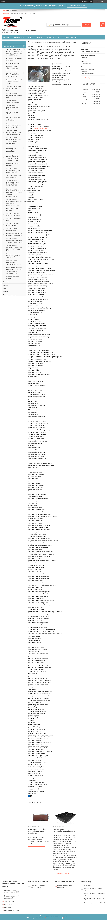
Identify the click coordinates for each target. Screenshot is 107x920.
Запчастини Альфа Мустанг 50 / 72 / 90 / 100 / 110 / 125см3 (13, 75)
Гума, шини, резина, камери (13, 164)
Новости (6, 282)
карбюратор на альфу (40, 128)
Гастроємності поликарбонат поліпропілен (11, 150)
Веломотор (87, 886)
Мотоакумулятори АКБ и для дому (14, 59)
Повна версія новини (36, 848)
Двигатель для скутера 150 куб (94, 903)
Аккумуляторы (9, 901)
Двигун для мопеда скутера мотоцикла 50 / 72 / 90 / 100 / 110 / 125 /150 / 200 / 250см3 (14, 52)
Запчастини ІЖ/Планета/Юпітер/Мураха (12, 107)
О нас (30, 37)
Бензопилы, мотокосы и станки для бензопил (14, 234)
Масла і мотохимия (12, 63)
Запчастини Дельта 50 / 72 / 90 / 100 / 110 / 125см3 (14, 82)
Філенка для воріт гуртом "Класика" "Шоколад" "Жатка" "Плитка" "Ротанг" (13, 157)
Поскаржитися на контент (53, 918)
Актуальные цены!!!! (76, 6)
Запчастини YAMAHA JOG (13, 219)
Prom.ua (64, 916)
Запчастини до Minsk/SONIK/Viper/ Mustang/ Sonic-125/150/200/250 (13, 183)
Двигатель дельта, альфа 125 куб (94, 899)
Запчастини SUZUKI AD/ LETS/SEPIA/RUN (13, 214)
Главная (6, 37)
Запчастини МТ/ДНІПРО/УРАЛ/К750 (12, 101)
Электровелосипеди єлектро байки (13, 176)
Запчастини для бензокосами (11, 229)
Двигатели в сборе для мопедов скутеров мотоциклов (12, 897)
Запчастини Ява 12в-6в (12, 113)
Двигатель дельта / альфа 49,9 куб (94, 894)
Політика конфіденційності (72, 918)
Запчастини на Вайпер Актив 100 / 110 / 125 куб (14, 88)
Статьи (5, 285)
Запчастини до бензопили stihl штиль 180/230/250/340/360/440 (14, 240)
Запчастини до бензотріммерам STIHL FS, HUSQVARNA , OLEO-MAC (14, 248)
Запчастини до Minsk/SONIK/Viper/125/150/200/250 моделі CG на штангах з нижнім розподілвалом (16, 192)
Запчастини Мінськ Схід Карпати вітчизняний (13, 119)
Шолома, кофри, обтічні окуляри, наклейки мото (12, 68)
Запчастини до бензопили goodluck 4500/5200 (13, 256)
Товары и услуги (18, 37)
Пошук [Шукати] (86, 25)
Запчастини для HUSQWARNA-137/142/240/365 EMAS (13, 262)
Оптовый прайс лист (69, 37)
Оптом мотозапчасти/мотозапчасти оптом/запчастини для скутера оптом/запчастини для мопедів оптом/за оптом (14, 273)
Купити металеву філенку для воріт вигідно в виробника (38, 831)
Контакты (39, 37)
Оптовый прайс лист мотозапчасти (38, 886)
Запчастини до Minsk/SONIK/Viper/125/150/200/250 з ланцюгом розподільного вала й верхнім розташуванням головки (16, 204)
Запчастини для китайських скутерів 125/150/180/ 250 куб (13, 132)
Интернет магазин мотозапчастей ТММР (12, 891)
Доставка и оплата (52, 37)
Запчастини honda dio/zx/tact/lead (12, 224)
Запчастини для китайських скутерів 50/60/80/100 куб (13, 126)
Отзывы (5, 292)
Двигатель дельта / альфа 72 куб (94, 889)
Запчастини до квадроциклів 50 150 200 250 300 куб (13, 170)
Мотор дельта (9, 904)
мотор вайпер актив (11, 910)
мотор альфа (8, 907)
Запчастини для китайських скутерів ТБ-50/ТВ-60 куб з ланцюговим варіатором (13, 141)
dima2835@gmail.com (88, 78)
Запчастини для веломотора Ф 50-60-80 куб (14, 95)
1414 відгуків (88, 1)
